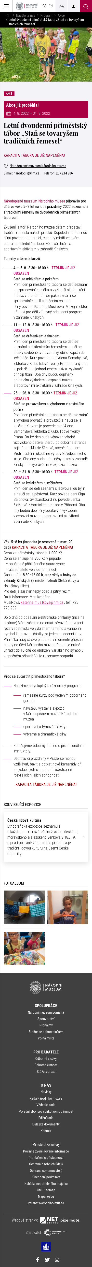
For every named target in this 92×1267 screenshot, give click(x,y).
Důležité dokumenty (46, 1124)
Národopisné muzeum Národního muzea (35, 166)
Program (46, 16)
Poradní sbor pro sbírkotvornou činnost (46, 1111)
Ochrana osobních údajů (46, 1164)
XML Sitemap (46, 1190)
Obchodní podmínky (46, 1177)
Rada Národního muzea (46, 1098)
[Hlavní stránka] (7, 16)
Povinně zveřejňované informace (46, 1151)
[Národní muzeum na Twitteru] (47, 1260)
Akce (61, 16)
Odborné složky (46, 1059)
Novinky (46, 1092)
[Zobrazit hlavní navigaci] (6, 6)
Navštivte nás (25, 16)
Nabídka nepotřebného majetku (46, 1184)
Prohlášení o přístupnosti (46, 1158)
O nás (46, 1085)
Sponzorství (46, 1019)
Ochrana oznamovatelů (46, 1171)
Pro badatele (46, 1052)
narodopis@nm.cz (26, 173)
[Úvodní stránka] (27, 6)
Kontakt (46, 1131)
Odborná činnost (46, 1065)
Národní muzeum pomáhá (46, 1012)
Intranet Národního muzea (46, 1203)
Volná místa (46, 1038)
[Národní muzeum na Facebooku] (37, 1260)
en (51, 6)
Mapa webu (46, 1196)
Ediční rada (46, 1118)
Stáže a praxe (46, 1072)
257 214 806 (64, 173)
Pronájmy (46, 1025)
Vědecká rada (46, 1105)
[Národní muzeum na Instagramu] (57, 1260)
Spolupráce (46, 1005)
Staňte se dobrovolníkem (46, 1032)
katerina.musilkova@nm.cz (42, 602)
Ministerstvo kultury (46, 1145)
